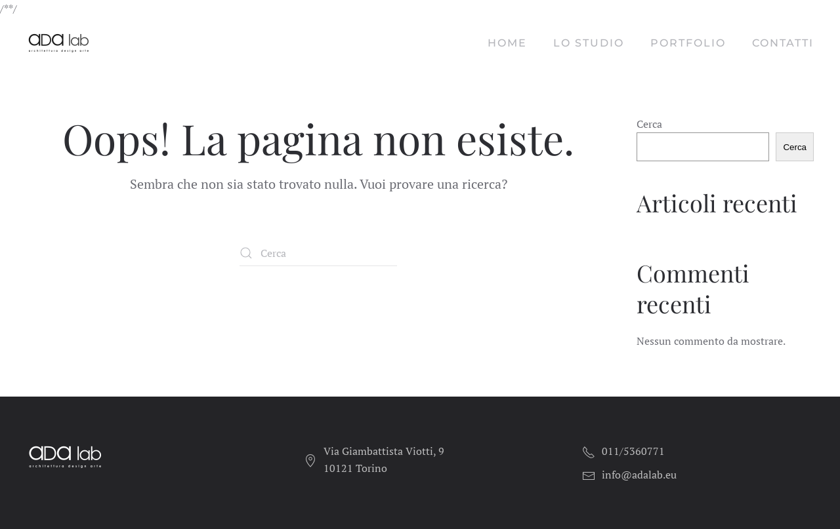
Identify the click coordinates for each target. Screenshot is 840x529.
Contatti (783, 43)
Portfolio (688, 43)
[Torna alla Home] (60, 43)
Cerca (649, 124)
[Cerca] (318, 253)
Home (507, 43)
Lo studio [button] (588, 43)
